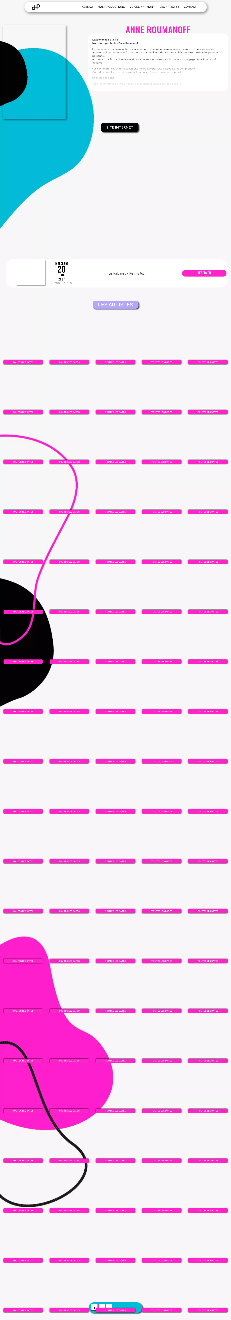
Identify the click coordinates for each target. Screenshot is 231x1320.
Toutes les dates (23, 362)
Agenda (87, 7)
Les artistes (169, 7)
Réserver (204, 273)
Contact (190, 7)
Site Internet (119, 127)
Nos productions (111, 7)
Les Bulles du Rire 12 (31, 273)
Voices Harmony (142, 7)
